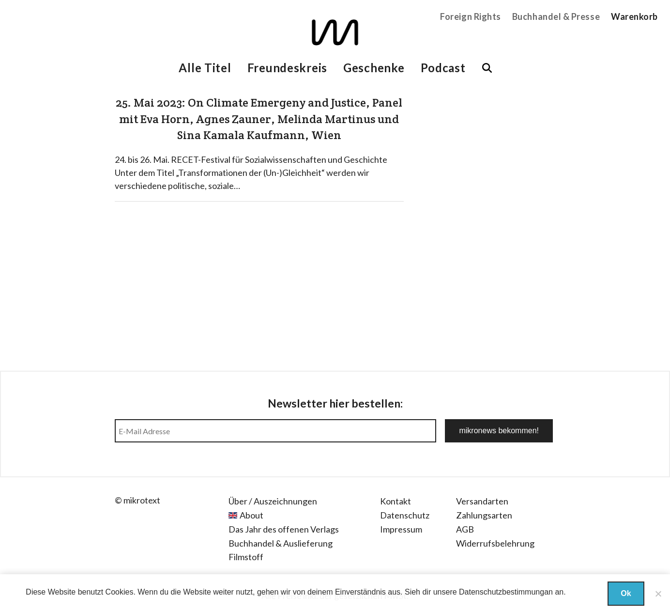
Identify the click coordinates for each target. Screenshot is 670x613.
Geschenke (373, 68)
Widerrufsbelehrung (495, 543)
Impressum (401, 529)
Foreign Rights (470, 16)
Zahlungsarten (484, 515)
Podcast (443, 68)
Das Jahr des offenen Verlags (283, 529)
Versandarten (482, 501)
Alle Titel (205, 68)
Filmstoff (245, 556)
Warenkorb (634, 16)
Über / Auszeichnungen (272, 501)
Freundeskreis (287, 68)
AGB (465, 529)
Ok (626, 593)
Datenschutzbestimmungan (506, 592)
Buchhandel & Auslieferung (280, 543)
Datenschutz (404, 515)
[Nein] (658, 593)
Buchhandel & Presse (556, 16)
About (251, 515)
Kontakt (395, 501)
